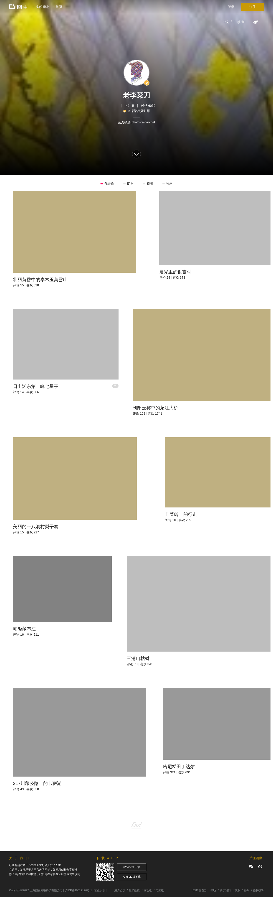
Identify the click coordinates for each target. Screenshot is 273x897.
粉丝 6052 (148, 105)
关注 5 (129, 105)
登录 (231, 7)
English (238, 22)
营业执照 (99, 890)
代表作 (109, 184)
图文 (130, 184)
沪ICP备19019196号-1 (78, 890)
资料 (169, 184)
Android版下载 (131, 876)
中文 (226, 22)
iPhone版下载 (131, 867)
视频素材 (42, 7)
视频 (150, 184)
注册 (252, 7)
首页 (59, 7)
